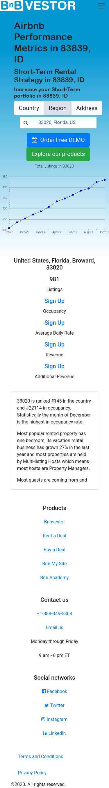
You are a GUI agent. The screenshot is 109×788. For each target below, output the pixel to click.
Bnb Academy (54, 577)
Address (86, 108)
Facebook (54, 691)
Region (57, 108)
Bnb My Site (54, 563)
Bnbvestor (54, 522)
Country (29, 108)
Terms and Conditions (40, 756)
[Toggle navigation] (101, 5)
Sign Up (54, 300)
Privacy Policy (32, 773)
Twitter (54, 705)
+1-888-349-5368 (54, 613)
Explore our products (58, 153)
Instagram (54, 719)
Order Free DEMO (58, 140)
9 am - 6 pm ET (54, 655)
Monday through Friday (54, 641)
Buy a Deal (54, 549)
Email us (54, 627)
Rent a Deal (54, 536)
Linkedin (54, 733)
